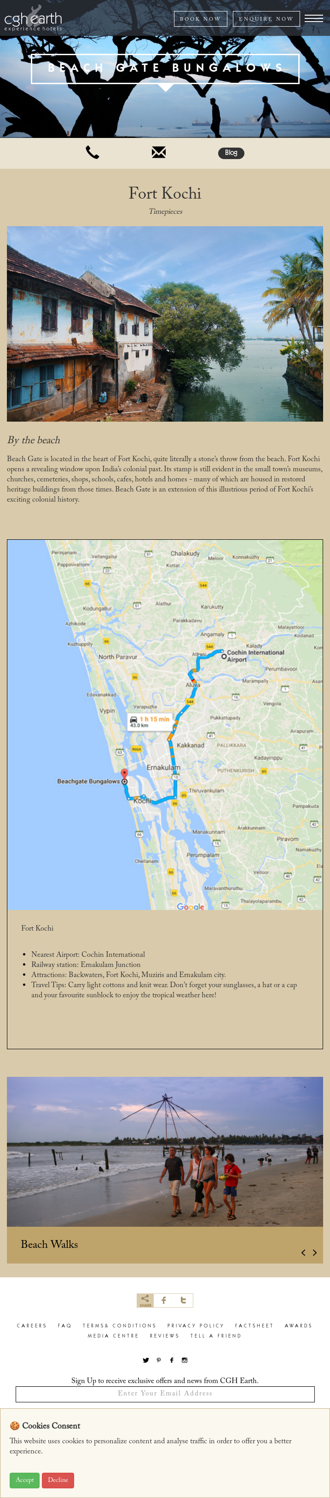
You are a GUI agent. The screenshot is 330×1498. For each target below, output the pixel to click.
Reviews (165, 1336)
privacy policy (196, 1326)
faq (65, 1326)
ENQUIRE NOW (266, 19)
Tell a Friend (216, 1336)
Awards (299, 1326)
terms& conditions (120, 1326)
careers (32, 1326)
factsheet (254, 1326)
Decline (58, 1480)
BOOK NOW (200, 19)
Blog (231, 153)
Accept (25, 1480)
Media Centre (113, 1336)
